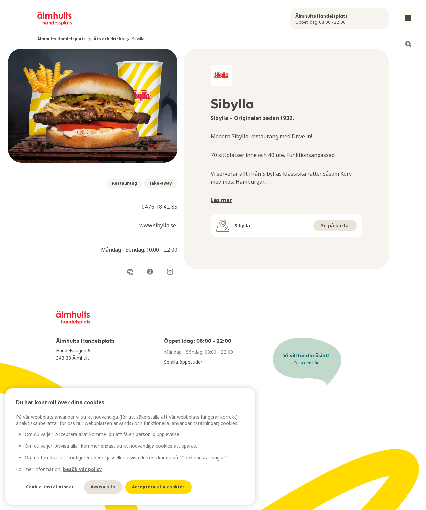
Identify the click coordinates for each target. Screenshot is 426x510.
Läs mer (221, 200)
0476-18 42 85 (159, 206)
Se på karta (335, 225)
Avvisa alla (103, 487)
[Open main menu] (408, 18)
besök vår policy (82, 469)
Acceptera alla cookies (158, 487)
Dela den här (306, 363)
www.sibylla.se (158, 225)
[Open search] (408, 44)
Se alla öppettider (183, 362)
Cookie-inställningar (50, 487)
